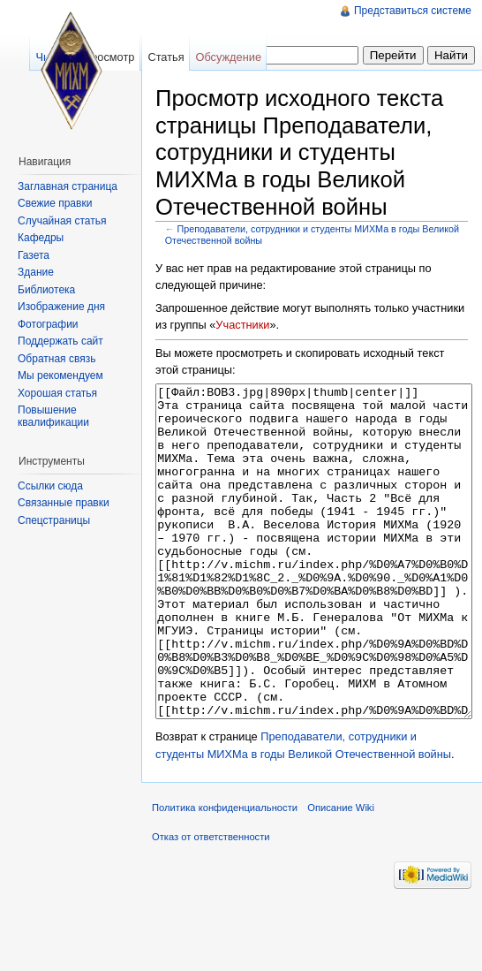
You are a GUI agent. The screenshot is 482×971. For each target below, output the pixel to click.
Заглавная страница (67, 186)
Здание (36, 272)
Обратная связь (56, 359)
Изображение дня (61, 306)
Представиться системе (412, 10)
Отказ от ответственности (211, 903)
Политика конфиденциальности (224, 874)
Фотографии (48, 324)
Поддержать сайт (60, 341)
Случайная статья (62, 221)
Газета (33, 255)
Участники (242, 324)
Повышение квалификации (53, 416)
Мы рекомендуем (60, 375)
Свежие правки (55, 203)
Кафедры (41, 237)
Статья (165, 57)
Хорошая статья (57, 393)
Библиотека (46, 290)
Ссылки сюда (50, 486)
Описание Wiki (340, 874)
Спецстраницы (54, 520)
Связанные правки (63, 503)
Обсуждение (228, 57)
